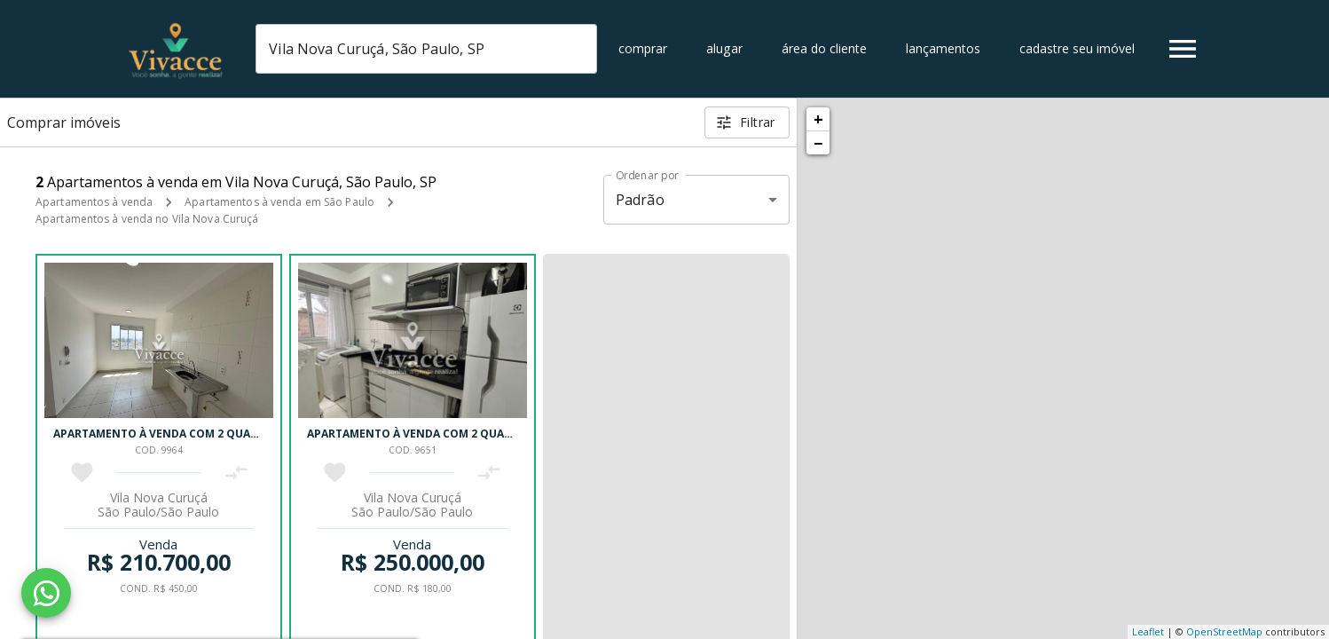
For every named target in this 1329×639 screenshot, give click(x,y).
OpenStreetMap (1224, 631)
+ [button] (818, 119)
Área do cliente (824, 48)
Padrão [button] (640, 199)
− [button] (818, 143)
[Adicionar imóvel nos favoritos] (82, 472)
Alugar (724, 48)
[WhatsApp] (46, 593)
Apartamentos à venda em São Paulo (279, 201)
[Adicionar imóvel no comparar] (236, 472)
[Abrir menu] (1182, 48)
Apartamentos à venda (94, 201)
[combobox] (426, 49)
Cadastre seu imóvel (1077, 48)
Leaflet (1148, 631)
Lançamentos (943, 48)
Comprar (642, 48)
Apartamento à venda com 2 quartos (166, 433)
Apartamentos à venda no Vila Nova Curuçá (147, 218)
